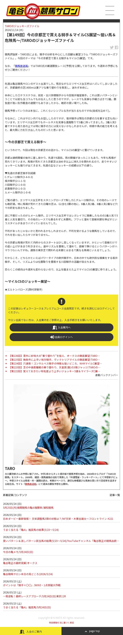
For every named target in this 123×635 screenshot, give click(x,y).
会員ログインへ (61, 337)
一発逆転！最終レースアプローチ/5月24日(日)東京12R (34, 596)
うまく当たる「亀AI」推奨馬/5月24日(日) (27, 607)
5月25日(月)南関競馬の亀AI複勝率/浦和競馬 (28, 507)
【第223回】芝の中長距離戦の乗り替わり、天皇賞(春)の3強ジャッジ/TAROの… (54, 367)
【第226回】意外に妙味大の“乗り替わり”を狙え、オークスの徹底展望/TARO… (54, 356)
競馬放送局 (21, 66)
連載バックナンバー (106, 375)
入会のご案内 (31, 632)
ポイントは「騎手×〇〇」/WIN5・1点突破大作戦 (32, 585)
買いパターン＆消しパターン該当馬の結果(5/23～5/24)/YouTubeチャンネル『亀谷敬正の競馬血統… (61, 541)
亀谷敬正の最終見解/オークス (20, 563)
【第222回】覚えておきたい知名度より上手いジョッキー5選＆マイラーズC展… (54, 371)
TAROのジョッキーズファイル (22, 26)
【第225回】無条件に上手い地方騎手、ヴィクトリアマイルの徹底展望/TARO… (54, 359)
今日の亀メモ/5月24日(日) (18, 552)
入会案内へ (61, 327)
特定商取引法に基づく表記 (61, 622)
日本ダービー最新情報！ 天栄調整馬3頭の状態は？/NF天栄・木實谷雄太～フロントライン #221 (58, 519)
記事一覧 (115, 495)
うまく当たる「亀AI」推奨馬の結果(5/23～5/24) (31, 530)
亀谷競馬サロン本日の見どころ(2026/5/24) (28, 574)
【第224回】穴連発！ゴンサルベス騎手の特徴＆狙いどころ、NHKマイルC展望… (55, 363)
